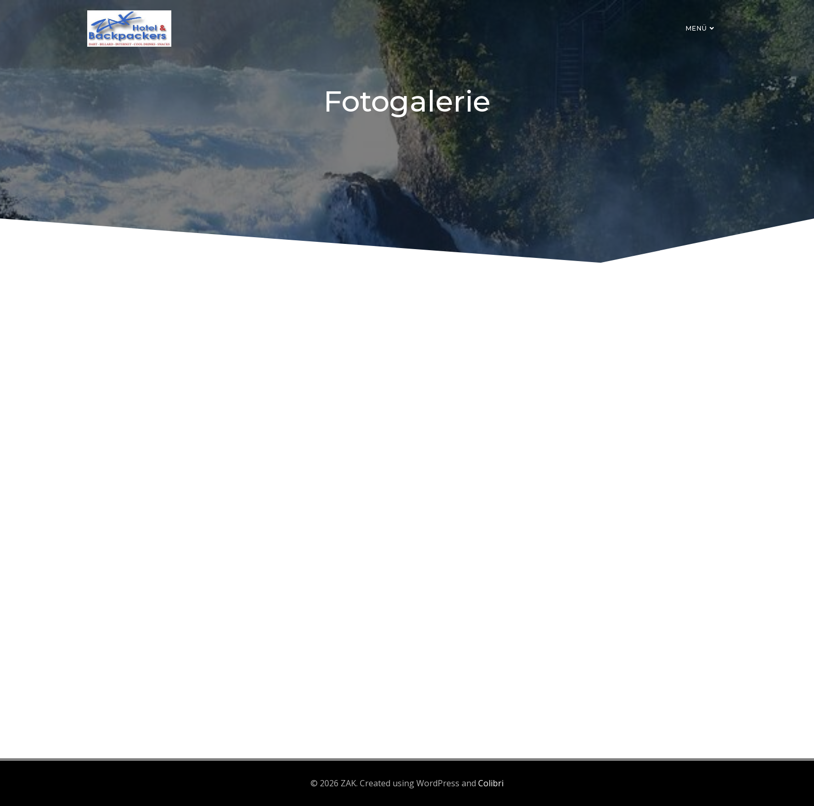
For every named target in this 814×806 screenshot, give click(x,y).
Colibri (491, 783)
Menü (701, 28)
